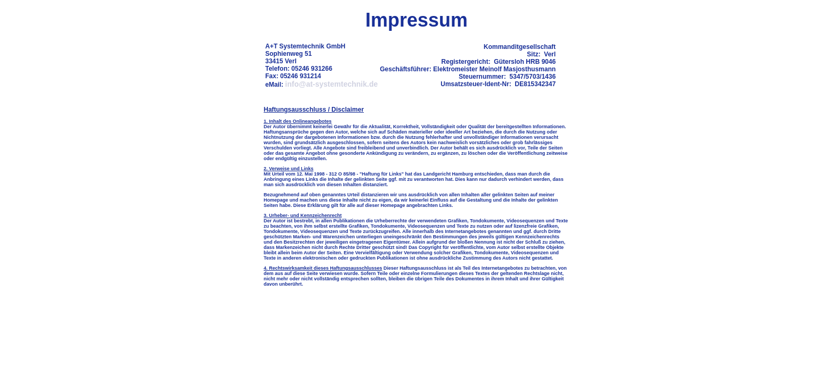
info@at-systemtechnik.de (331, 84)
